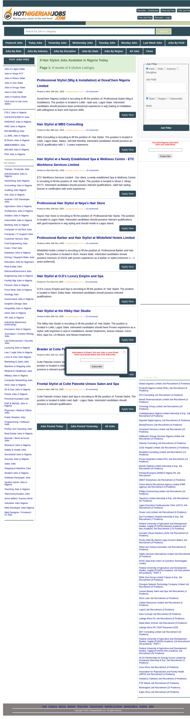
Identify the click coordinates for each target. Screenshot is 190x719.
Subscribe (97, 366)
